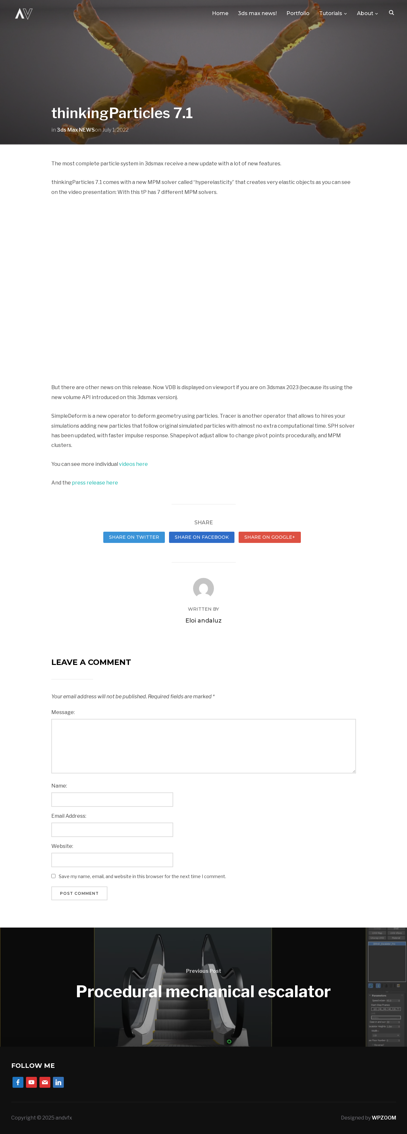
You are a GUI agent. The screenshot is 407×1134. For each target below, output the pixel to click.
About (365, 13)
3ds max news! (257, 13)
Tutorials (330, 13)
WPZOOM (384, 1118)
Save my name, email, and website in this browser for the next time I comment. (142, 876)
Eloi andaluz (203, 620)
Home (220, 13)
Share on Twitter (134, 537)
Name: (59, 786)
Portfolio (297, 13)
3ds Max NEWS (76, 130)
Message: (63, 712)
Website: (62, 846)
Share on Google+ (269, 537)
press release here (94, 483)
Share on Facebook (202, 537)
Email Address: (68, 816)
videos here (133, 464)
